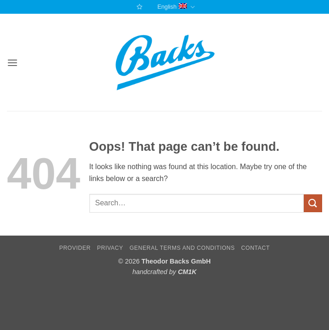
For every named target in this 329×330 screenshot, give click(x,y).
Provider (75, 248)
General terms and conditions (182, 248)
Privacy (110, 248)
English (175, 7)
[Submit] (313, 203)
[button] (12, 62)
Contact (255, 248)
